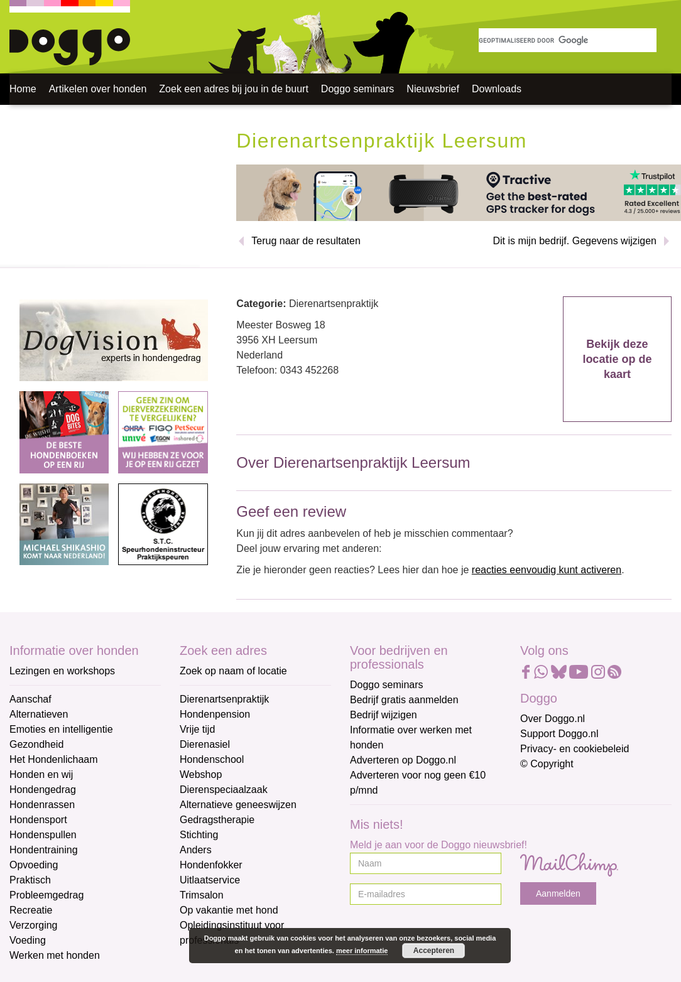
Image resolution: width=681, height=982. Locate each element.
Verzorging (33, 925)
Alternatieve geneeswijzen (238, 804)
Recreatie (30, 910)
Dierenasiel (205, 744)
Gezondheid (36, 744)
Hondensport (38, 819)
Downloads (496, 89)
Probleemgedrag (46, 895)
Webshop (201, 774)
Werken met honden (54, 955)
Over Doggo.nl (552, 718)
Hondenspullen (43, 834)
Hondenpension (215, 714)
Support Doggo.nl (559, 733)
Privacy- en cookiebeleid (574, 748)
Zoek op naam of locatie (233, 671)
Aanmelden (558, 893)
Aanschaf (30, 699)
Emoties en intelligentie (61, 729)
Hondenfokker (211, 865)
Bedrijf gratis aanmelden (404, 699)
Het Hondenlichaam (53, 759)
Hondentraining (43, 849)
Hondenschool (212, 759)
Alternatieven (38, 714)
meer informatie (362, 950)
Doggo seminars (358, 89)
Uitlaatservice (210, 880)
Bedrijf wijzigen (383, 715)
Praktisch (30, 880)
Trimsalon (202, 895)
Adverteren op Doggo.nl (403, 760)
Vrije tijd (197, 729)
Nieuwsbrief (432, 89)
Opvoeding (33, 865)
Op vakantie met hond (229, 910)
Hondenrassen (42, 804)
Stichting (199, 834)
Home (22, 89)
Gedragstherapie (217, 819)
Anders (196, 849)
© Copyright (547, 763)
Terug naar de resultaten (305, 240)
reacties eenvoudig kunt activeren (546, 569)
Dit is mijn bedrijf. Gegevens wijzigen (574, 240)
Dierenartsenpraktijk (224, 699)
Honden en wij (41, 774)
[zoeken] (567, 40)
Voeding (27, 940)
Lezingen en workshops (62, 671)
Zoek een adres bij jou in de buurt (233, 89)
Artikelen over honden (98, 89)
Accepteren (433, 950)
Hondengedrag (42, 789)
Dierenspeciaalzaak (224, 789)
